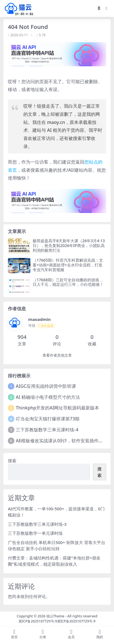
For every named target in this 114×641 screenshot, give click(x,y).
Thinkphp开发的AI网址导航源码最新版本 (57, 408)
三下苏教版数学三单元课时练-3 (37, 524)
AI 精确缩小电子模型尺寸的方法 (48, 397)
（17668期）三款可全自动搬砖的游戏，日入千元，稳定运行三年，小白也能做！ (68, 282)
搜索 (12, 460)
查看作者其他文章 (57, 355)
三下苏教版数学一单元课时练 (35, 533)
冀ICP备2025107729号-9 (38, 621)
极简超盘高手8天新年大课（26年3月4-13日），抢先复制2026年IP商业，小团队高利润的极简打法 (69, 245)
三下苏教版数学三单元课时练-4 (47, 430)
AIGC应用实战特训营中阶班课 (46, 386)
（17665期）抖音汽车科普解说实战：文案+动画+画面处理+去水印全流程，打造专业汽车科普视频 (68, 264)
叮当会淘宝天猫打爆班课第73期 (47, 419)
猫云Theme (55, 616)
